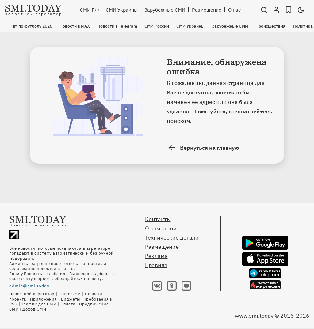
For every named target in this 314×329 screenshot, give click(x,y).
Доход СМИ (34, 309)
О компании (161, 228)
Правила (156, 265)
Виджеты (70, 299)
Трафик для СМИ (38, 304)
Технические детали (172, 237)
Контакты (158, 219)
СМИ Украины (122, 9)
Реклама (156, 255)
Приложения (43, 299)
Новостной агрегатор (32, 294)
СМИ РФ (89, 9)
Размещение (206, 9)
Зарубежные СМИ (164, 9)
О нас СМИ (70, 294)
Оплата (67, 304)
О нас (234, 9)
